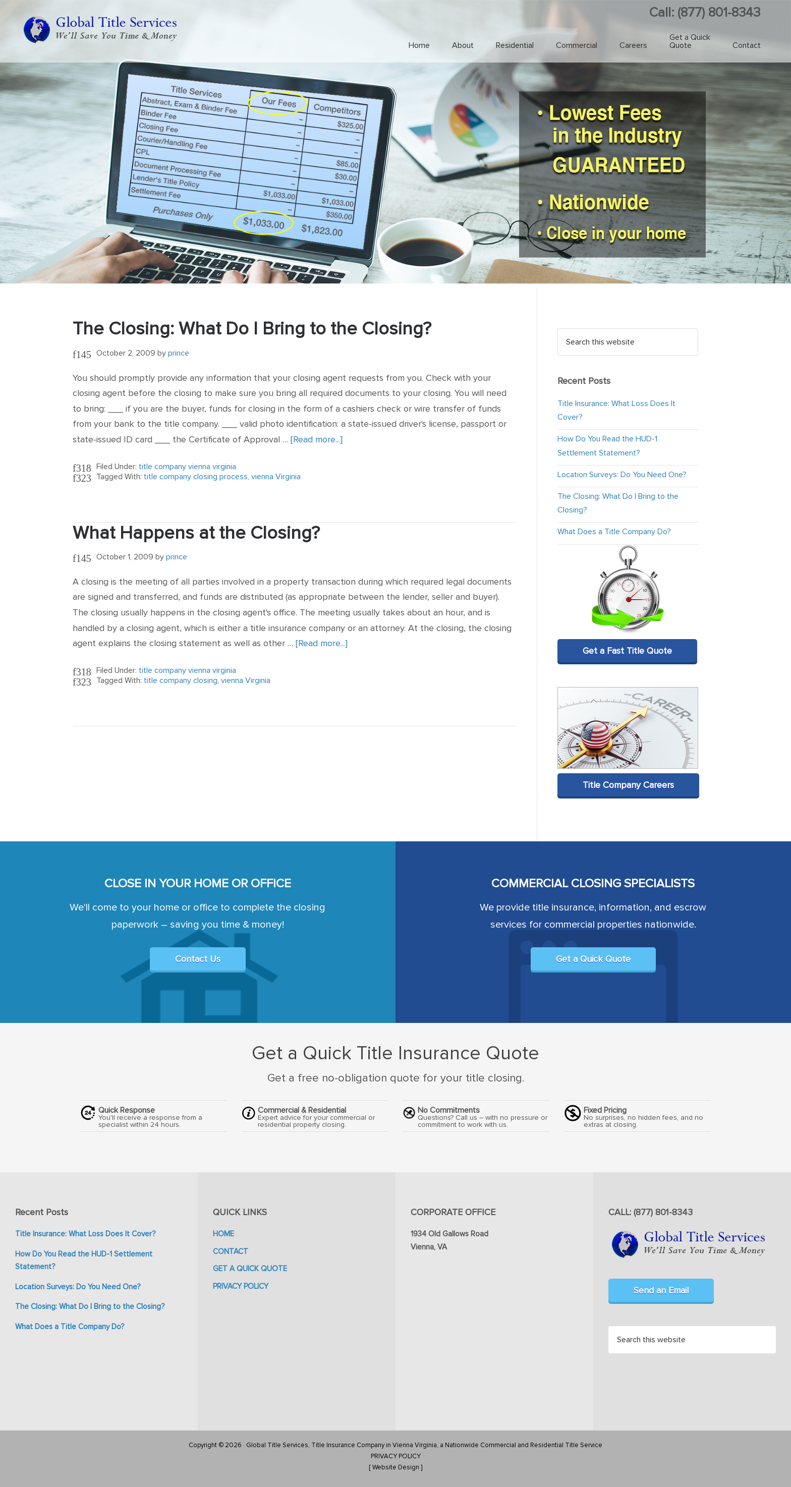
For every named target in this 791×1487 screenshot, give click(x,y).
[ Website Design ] (395, 1467)
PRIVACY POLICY (240, 1286)
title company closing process (196, 477)
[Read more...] (317, 439)
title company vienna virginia (187, 467)
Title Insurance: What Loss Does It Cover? (85, 1233)
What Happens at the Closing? (196, 533)
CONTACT (230, 1251)
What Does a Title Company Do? (614, 532)
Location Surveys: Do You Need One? (622, 475)
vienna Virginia (276, 477)
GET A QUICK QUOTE (250, 1268)
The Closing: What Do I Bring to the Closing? (252, 329)
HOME (223, 1233)
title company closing (180, 680)
